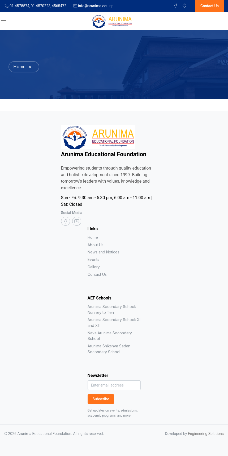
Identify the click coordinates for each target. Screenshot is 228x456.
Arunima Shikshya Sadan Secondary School (109, 349)
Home (19, 66)
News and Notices (103, 252)
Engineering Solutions (206, 434)
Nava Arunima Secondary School (110, 336)
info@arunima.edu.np (96, 6)
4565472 (59, 6)
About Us (96, 245)
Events (93, 259)
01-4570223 (41, 6)
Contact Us (97, 274)
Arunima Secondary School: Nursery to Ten (112, 309)
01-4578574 (20, 6)
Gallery (94, 267)
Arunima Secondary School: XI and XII (114, 322)
